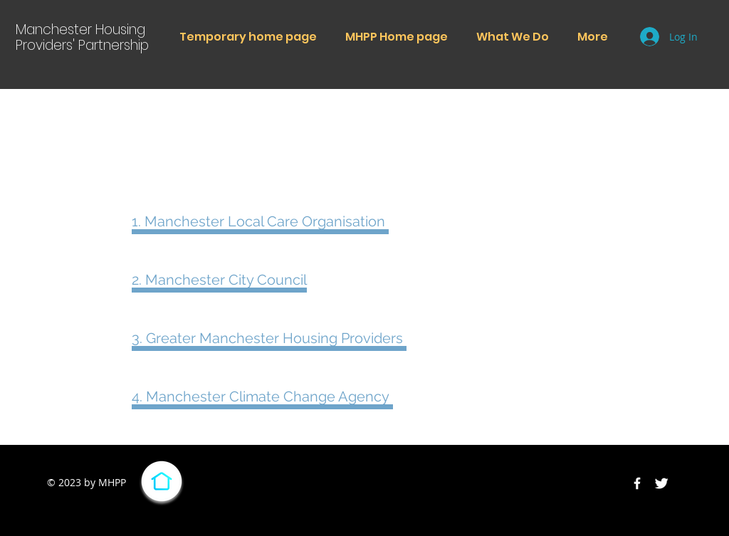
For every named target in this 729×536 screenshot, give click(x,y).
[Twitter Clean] (661, 483)
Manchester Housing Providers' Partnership (82, 37)
